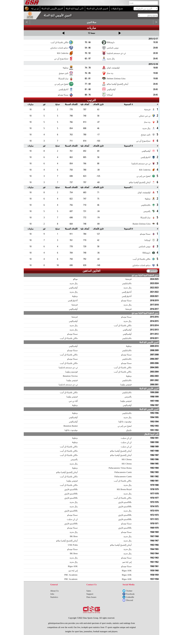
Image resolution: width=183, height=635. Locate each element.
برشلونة (75, 296)
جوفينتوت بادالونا (125, 421)
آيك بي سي (73, 401)
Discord (129, 600)
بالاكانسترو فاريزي (71, 489)
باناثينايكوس (127, 283)
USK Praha (73, 545)
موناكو (75, 279)
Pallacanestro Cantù (123, 472)
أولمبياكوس (73, 287)
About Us (54, 591)
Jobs (52, 594)
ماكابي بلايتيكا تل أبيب (123, 325)
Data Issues (91, 597)
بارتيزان (129, 430)
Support (89, 594)
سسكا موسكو (126, 300)
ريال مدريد (74, 283)
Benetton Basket (70, 426)
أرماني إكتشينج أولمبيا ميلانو (121, 451)
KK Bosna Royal (124, 489)
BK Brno (74, 536)
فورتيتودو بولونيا (71, 371)
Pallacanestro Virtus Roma (120, 468)
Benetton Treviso (70, 376)
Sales (88, 591)
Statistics (54, 597)
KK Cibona (127, 459)
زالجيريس (128, 396)
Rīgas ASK (73, 566)
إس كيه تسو (127, 562)
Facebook (130, 594)
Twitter (129, 591)
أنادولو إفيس (127, 292)
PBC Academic (71, 575)
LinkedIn (130, 597)
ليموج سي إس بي (125, 426)
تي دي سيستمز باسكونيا (68, 367)
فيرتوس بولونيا (72, 380)
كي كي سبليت (126, 438)
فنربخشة (128, 279)
